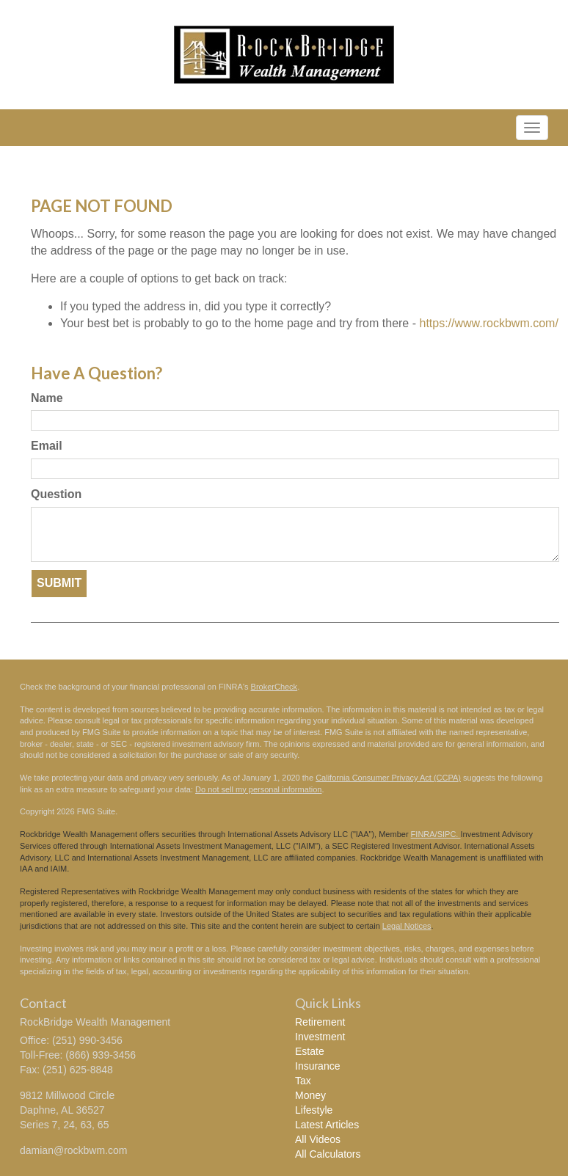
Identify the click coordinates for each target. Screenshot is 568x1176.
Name (47, 398)
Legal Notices (407, 925)
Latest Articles (327, 1125)
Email (46, 445)
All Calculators (327, 1154)
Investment (320, 1036)
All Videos (318, 1139)
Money (310, 1095)
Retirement (320, 1022)
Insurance (317, 1066)
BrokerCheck (274, 686)
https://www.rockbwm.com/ (488, 323)
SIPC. (449, 834)
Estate (309, 1051)
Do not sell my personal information (258, 789)
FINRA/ (424, 834)
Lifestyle (313, 1110)
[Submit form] (59, 583)
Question (56, 494)
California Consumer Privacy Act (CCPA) (388, 777)
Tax (303, 1080)
